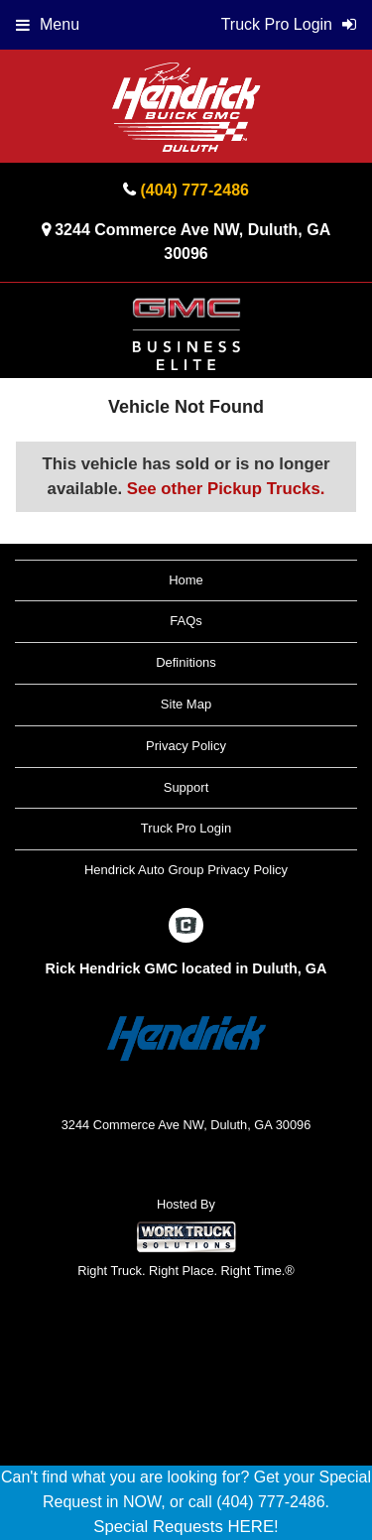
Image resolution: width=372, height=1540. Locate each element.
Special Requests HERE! (186, 1526)
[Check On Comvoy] (186, 927)
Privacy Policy (186, 745)
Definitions (186, 662)
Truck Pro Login (186, 828)
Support (186, 787)
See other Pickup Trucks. (226, 488)
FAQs (186, 620)
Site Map (186, 704)
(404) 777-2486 (195, 190)
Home (186, 580)
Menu (47, 24)
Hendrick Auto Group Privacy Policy (186, 869)
